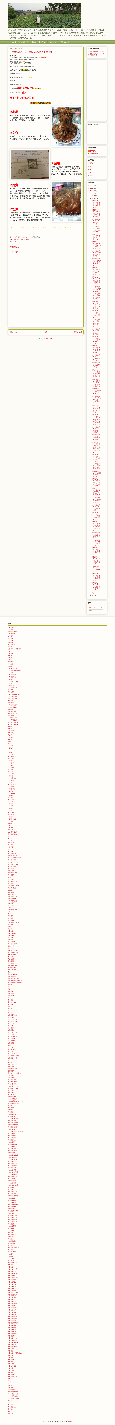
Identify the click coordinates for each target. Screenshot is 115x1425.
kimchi (10, 1411)
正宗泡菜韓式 (12, 677)
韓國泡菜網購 (12, 1327)
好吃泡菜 (10, 700)
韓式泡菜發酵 (12, 1198)
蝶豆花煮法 (11, 1045)
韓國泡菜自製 (12, 1280)
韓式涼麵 (10, 1249)
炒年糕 (10, 823)
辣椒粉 (10, 1006)
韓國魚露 (10, 1361)
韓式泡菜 (26, 239)
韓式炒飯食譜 (12, 1234)
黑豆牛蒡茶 (11, 946)
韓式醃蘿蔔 (11, 1258)
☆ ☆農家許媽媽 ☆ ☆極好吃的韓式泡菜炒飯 (96, 296)
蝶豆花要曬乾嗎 (12, 1036)
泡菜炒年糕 (11, 767)
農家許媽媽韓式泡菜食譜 (15, 982)
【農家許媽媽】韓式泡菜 (39, 42)
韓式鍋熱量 (11, 1260)
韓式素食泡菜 (12, 1245)
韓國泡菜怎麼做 (12, 1295)
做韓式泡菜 (11, 892)
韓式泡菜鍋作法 (12, 1215)
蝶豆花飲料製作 (12, 1049)
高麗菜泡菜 (11, 879)
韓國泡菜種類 (12, 1325)
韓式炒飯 (10, 1232)
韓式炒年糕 (11, 1230)
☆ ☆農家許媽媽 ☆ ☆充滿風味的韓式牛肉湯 (96, 221)
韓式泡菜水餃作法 (13, 1118)
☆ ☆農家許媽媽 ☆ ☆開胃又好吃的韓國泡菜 (96, 365)
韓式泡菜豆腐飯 (12, 1144)
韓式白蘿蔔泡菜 (12, 1099)
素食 (9, 849)
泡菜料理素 (11, 786)
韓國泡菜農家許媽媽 (13, 1323)
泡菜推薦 (10, 795)
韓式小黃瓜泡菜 (12, 1081)
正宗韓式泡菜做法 (13, 681)
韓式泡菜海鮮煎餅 (13, 1174)
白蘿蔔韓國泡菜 (12, 698)
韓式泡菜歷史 (12, 1209)
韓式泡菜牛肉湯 (12, 1127)
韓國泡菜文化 (12, 1271)
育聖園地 (93, 151)
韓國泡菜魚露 (12, 1314)
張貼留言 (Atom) (47, 338)
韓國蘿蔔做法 (12, 1379)
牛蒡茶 (10, 657)
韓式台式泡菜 (12, 1094)
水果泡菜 (10, 640)
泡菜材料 (10, 761)
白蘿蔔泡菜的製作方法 (14, 694)
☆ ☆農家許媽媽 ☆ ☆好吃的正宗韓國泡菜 (96, 507)
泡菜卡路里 (11, 758)
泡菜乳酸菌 (11, 763)
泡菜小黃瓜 (11, 746)
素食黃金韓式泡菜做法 (14, 858)
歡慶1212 (10, 1400)
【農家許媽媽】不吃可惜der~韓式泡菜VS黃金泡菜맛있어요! (96, 526)
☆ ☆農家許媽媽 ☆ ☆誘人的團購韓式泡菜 (96, 535)
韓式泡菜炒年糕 (12, 1150)
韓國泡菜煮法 (12, 1320)
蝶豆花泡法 (11, 1030)
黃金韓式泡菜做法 (13, 944)
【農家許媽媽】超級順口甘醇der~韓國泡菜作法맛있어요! (96, 383)
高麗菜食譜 (11, 883)
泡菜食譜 (10, 776)
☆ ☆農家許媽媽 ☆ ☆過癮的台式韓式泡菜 (96, 500)
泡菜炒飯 (10, 769)
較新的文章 (13, 332)
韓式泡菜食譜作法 (13, 1163)
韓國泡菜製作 (12, 1329)
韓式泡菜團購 (12, 1200)
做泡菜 (10, 890)
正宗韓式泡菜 (12, 679)
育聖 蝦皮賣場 (65, 42)
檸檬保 (10, 1385)
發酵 (9, 926)
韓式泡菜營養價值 (13, 1211)
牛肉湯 (10, 655)
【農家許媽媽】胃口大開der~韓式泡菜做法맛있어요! (96, 560)
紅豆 (89, 166)
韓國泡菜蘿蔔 (12, 1344)
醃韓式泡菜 (20, 239)
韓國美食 (10, 1355)
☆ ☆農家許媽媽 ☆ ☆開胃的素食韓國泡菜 (96, 542)
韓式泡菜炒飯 (12, 1153)
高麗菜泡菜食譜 (12, 881)
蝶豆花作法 (11, 1025)
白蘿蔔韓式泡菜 (12, 696)
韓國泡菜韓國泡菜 (13, 1342)
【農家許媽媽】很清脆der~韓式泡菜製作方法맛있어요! (96, 458)
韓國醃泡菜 (11, 1370)
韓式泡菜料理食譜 (13, 1172)
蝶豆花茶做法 (12, 1038)
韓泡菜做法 (11, 1264)
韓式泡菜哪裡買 (12, 1168)
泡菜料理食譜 (12, 784)
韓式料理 (10, 1239)
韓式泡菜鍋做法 (12, 1219)
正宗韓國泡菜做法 (13, 687)
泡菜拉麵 (10, 765)
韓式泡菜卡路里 (12, 1129)
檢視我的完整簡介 (93, 153)
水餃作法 (10, 653)
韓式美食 (10, 1236)
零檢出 (10, 987)
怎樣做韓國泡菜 (12, 834)
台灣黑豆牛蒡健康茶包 (14, 670)
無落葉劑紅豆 (12, 920)
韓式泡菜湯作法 (12, 1189)
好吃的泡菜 (11, 702)
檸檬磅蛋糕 (11, 1387)
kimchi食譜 (11, 1413)
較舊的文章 (78, 332)
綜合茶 (10, 998)
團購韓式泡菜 (12, 993)
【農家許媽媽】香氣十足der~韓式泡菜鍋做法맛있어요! (96, 340)
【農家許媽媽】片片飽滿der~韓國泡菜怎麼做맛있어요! (96, 305)
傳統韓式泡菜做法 (13, 950)
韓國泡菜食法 (12, 1297)
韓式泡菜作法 (12, 1140)
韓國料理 (10, 1357)
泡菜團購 (10, 806)
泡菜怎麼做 (11, 774)
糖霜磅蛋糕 (11, 1077)
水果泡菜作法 (12, 642)
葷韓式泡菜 (11, 961)
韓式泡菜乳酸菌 (12, 1146)
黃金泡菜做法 (12, 941)
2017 (92, 191)
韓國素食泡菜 (12, 1359)
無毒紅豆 (10, 918)
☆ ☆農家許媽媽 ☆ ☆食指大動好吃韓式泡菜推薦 (96, 466)
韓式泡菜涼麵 (12, 1183)
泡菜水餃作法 (12, 752)
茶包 (9, 877)
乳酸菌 (10, 739)
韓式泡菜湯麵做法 (13, 1196)
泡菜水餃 (10, 750)
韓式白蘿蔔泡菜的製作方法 (15, 1101)
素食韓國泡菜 (12, 868)
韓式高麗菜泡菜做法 (13, 1247)
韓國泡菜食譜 (12, 1301)
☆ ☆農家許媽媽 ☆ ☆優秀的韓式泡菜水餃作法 (96, 437)
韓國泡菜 (10, 1267)
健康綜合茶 (11, 903)
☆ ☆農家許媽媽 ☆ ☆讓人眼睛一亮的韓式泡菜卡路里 (96, 323)
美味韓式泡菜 (12, 842)
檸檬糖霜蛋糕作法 (13, 1392)
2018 (92, 188)
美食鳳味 (10, 845)
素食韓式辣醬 (12, 866)
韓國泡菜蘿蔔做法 (13, 1346)
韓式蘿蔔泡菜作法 (13, 1262)
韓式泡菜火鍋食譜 (13, 1122)
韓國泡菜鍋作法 (12, 1338)
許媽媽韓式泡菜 (12, 909)
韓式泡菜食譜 (12, 1161)
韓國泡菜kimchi (12, 1351)
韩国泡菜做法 (12, 935)
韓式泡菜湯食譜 (12, 1191)
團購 (9, 989)
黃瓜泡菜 (10, 937)
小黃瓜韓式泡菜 (12, 631)
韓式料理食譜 (12, 1241)
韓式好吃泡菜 (12, 1105)
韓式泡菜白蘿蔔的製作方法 (15, 1131)
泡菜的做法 (11, 771)
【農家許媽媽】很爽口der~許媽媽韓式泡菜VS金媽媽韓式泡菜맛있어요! (96, 447)
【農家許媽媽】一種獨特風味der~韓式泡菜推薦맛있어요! (96, 373)
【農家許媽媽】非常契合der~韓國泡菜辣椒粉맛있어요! (96, 213)
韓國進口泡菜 (12, 1366)
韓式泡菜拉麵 (12, 1148)
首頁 (45, 332)
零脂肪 (10, 985)
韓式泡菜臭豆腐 (12, 1176)
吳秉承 (10, 735)
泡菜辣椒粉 (11, 812)
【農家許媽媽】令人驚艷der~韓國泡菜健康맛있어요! (96, 280)
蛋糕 (9, 907)
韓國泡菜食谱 (12, 1299)
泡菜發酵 (10, 804)
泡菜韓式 (10, 817)
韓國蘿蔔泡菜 (12, 1374)
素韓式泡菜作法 (12, 873)
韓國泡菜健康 (12, 1310)
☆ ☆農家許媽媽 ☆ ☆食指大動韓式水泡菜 (96, 391)
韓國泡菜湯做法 (12, 1316)
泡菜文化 (10, 748)
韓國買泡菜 (11, 1364)
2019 (92, 185)
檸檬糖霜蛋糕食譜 (13, 1394)
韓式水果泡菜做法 (13, 1088)
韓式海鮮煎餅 (12, 1243)
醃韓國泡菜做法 (12, 1069)
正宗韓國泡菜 (12, 685)
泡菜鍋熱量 (11, 814)
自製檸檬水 (11, 733)
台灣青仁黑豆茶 (12, 668)
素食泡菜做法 (12, 853)
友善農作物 (11, 636)
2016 (92, 193)
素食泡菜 (10, 851)
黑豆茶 (10, 948)
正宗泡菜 (10, 672)
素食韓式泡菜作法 (13, 862)
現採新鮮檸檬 (12, 905)
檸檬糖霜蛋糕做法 (13, 1396)
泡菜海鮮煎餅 (12, 789)
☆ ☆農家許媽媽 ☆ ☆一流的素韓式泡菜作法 (96, 357)
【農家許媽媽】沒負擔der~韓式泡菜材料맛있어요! (96, 586)
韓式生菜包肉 (12, 1097)
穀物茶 (10, 1008)
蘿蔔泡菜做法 (12, 1407)
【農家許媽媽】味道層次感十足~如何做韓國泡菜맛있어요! (96, 245)
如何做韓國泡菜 (12, 720)
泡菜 (15, 239)
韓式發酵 (10, 1254)
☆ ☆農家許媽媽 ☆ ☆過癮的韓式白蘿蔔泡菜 (96, 474)
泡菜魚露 (10, 802)
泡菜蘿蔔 (10, 821)
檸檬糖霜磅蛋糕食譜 (13, 1398)
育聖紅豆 (10, 829)
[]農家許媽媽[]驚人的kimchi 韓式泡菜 (96, 568)
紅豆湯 (10, 840)
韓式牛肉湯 (11, 1092)
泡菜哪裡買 (11, 780)
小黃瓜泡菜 (11, 629)
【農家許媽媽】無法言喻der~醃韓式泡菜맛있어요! (96, 409)
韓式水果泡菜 (12, 1084)
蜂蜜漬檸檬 (11, 963)
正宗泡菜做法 (12, 675)
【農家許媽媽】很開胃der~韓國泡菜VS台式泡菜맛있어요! (96, 492)
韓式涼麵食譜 (12, 1252)
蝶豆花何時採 (12, 1023)
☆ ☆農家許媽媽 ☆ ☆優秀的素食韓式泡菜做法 (96, 429)
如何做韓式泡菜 (12, 718)
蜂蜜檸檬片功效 (12, 965)
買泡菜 (10, 929)
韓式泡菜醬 (11, 1224)
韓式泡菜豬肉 (12, 1206)
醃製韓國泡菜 (12, 1062)
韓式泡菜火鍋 (12, 1120)
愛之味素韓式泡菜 (13, 952)
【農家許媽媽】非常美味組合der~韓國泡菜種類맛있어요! (96, 271)
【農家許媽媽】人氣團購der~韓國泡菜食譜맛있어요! (96, 577)
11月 (93, 198)
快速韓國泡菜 (12, 737)
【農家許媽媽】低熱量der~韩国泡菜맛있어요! (96, 237)
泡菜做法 (10, 791)
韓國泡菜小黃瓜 (12, 1269)
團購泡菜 (10, 991)
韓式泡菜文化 (12, 1114)
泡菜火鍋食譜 (12, 756)
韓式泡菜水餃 (12, 1116)
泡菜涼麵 (10, 797)
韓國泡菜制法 (12, 1288)
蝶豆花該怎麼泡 (12, 1053)
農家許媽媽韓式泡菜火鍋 (15, 980)
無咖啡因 (10, 916)
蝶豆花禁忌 (11, 1051)
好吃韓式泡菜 (12, 709)
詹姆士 (10, 972)
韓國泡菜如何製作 (13, 1277)
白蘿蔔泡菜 (11, 692)
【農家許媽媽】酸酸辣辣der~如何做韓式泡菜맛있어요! (96, 482)
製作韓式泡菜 (12, 1002)
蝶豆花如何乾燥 (12, 1019)
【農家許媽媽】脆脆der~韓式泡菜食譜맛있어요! (96, 516)
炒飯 (9, 825)
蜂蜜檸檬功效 (12, 970)
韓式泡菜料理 (12, 1170)
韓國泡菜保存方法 (13, 1293)
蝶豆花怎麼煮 (12, 1034)
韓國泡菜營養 (12, 1336)
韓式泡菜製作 (12, 1202)
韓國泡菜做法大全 (13, 1308)
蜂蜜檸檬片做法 (12, 967)
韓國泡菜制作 (12, 1286)
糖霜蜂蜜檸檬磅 (12, 1075)
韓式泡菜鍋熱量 (12, 1221)
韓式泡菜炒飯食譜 (13, 1155)
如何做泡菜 (11, 715)
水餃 (9, 651)
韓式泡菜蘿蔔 (12, 1226)
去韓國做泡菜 (12, 662)
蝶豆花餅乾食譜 (12, 1058)
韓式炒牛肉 (11, 1228)
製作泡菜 (10, 1000)
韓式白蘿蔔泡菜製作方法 (15, 1103)
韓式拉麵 (10, 1109)
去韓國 (10, 659)
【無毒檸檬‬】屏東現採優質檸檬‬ (19, 42)
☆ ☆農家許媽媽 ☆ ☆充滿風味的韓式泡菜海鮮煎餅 (96, 262)
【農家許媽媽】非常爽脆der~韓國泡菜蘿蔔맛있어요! (96, 349)
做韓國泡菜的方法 (13, 898)
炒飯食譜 (10, 827)
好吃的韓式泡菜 (12, 705)
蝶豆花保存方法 (12, 1032)
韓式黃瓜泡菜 (12, 1256)
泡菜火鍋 (10, 754)
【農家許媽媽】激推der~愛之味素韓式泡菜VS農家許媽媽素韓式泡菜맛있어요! (96, 419)
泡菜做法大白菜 (12, 793)
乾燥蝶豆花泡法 (12, 888)
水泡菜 (10, 647)
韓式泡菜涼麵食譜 (13, 1185)
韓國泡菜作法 (12, 1282)
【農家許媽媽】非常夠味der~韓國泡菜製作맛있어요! (96, 204)
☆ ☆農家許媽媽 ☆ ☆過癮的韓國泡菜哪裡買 (96, 253)
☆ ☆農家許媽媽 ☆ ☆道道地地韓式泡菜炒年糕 (96, 229)
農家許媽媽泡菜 (12, 974)
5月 (93, 595)
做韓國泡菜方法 (12, 896)
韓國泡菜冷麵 (12, 1284)
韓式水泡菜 (11, 1090)
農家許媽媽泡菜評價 (13, 976)
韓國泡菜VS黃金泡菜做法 (15, 1353)
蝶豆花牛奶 (11, 1017)
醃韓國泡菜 (11, 1066)
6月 (93, 593)
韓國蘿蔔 (10, 1372)
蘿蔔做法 (10, 1409)
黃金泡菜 (10, 939)
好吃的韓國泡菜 (12, 707)
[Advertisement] (46, 312)
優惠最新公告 (12, 1079)
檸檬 (89, 169)
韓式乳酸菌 (11, 1107)
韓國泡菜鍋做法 (12, 1340)
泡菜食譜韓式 (12, 778)
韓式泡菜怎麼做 (12, 1159)
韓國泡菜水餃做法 (13, 1273)
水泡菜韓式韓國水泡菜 (14, 649)
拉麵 (9, 741)
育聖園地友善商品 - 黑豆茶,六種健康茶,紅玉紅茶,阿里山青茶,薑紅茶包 (96, 53)
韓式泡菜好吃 (12, 1133)
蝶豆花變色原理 (12, 1060)
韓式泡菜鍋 (11, 1213)
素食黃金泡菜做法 (13, 855)
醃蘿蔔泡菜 (11, 1071)
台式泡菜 (10, 664)
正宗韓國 (10, 683)
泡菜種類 (10, 808)
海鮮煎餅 (10, 847)
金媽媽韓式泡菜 (12, 832)
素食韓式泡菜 (53, 42)
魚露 (9, 911)
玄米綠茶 (10, 690)
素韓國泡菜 (11, 875)
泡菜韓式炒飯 (12, 819)
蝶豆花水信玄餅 (12, 1015)
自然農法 (10, 728)
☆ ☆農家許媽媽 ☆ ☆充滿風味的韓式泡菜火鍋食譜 (96, 399)
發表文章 (92, 607)
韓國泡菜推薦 (12, 1312)
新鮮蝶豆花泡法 (12, 954)
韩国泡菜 (10, 931)
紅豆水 (10, 838)
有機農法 (10, 726)
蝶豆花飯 (10, 1047)
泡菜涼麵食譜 (12, 799)
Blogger (70, 1421)
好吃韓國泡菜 (12, 711)
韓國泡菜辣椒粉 (12, 1333)
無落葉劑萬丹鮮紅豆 (13, 922)
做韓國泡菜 (11, 894)
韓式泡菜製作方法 (13, 1204)
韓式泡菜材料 (12, 1142)
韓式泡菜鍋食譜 (12, 1217)
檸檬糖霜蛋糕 (12, 1389)
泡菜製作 (10, 810)
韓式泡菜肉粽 (12, 1137)
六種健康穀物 (12, 634)
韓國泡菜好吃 (12, 1275)
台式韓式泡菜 (12, 666)
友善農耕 (91, 163)
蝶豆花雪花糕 (12, 1041)
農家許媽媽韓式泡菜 (13, 978)
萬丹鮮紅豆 (11, 959)
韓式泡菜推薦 (12, 1181)
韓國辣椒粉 (11, 1368)
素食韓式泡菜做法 (13, 864)
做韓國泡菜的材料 (13, 901)
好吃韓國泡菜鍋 (12, 713)
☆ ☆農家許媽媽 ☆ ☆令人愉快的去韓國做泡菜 (96, 331)
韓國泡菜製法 (12, 1331)
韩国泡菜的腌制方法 (13, 933)
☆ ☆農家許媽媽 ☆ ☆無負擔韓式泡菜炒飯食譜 (96, 288)
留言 (91, 610)
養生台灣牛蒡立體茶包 (14, 1073)
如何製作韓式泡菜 (13, 722)
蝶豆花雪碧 (11, 1043)
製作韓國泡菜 (12, 1004)
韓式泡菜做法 (12, 1178)
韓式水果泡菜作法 (13, 1086)
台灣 (15, 241)
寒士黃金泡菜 (12, 913)
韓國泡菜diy (11, 1348)
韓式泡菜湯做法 (12, 1193)
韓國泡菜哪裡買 (12, 1303)
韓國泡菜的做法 (12, 1290)
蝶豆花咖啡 (11, 1028)
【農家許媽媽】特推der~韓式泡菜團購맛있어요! (96, 314)
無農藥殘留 (11, 924)
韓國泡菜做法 (12, 1305)
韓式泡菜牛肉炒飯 (13, 1124)
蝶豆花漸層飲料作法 (13, 1056)
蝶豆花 (90, 175)
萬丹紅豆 (10, 957)
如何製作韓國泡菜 (13, 724)
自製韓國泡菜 (12, 730)
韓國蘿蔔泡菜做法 (13, 1376)
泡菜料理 (10, 782)
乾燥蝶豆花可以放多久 (14, 886)
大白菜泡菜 (11, 627)
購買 (24, 92)
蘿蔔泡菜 (10, 1405)
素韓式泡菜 (11, 870)
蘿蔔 (9, 1402)
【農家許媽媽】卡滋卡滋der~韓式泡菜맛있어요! (96, 551)
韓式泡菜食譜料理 (13, 1165)
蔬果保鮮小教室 (12, 1010)
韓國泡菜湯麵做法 (13, 1318)
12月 (93, 196)
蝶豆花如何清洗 (12, 1021)
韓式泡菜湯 (11, 1187)
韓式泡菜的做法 (12, 1157)
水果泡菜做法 (12, 644)
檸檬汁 (10, 1383)
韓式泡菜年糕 (12, 1135)
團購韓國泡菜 (12, 995)
